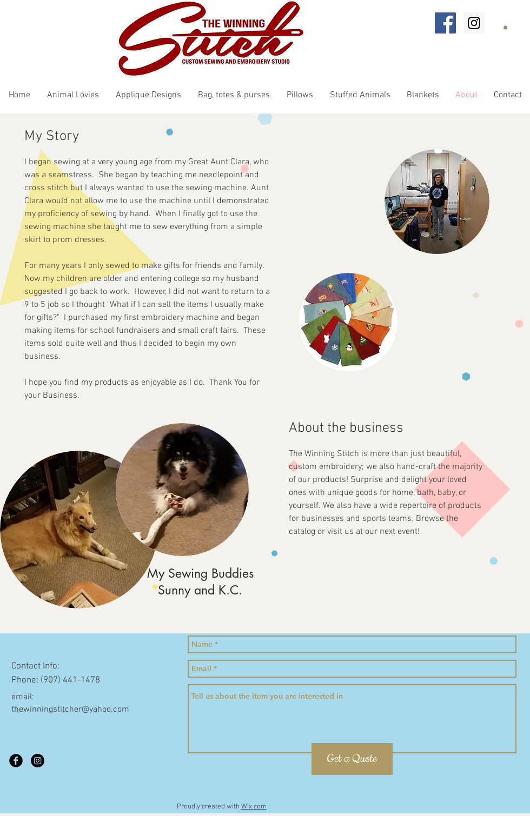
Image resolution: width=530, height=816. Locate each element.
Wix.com (254, 806)
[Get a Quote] (352, 759)
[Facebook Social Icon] (445, 23)
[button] (505, 27)
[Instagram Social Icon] (474, 23)
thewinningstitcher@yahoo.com (70, 709)
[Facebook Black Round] (16, 760)
